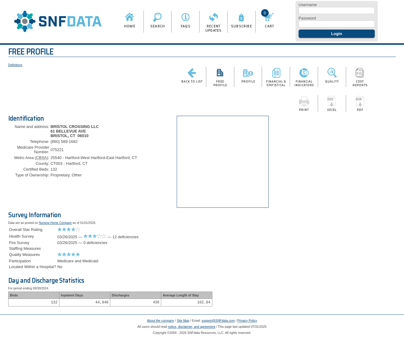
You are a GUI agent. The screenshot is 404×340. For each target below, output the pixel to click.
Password (307, 18)
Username (308, 4)
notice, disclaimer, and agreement (191, 327)
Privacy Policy (247, 321)
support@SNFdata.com (218, 321)
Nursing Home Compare (55, 223)
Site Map (183, 321)
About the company (160, 321)
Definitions (15, 65)
